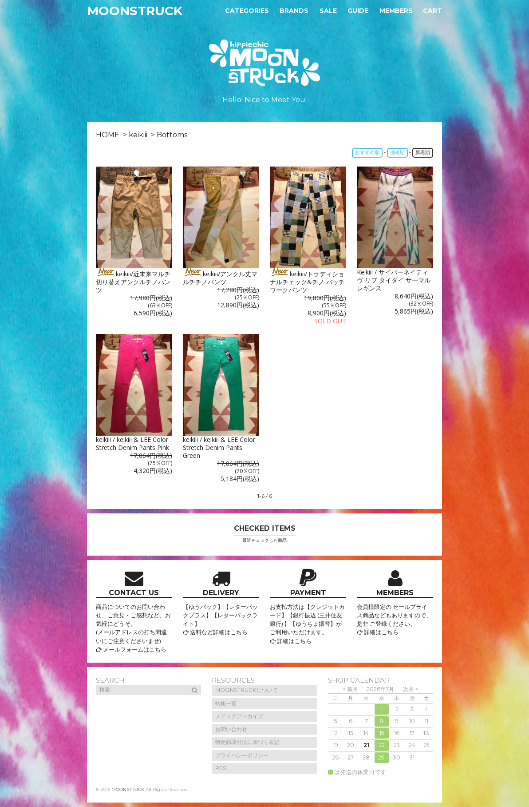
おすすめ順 (367, 152)
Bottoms (172, 135)
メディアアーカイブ (239, 716)
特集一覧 (226, 703)
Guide (357, 11)
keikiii (138, 135)
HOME (107, 135)
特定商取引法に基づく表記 (247, 742)
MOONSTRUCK (134, 10)
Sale (328, 11)
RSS (220, 768)
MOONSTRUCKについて (246, 690)
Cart (432, 11)
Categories (247, 11)
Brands (294, 11)
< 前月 (350, 689)
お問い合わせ (231, 729)
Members (396, 11)
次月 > (410, 689)
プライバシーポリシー (241, 755)
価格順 (397, 152)
